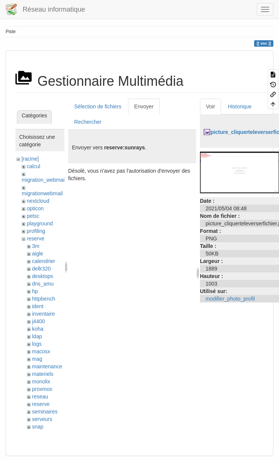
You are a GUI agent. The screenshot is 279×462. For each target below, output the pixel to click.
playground (40, 223)
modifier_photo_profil (230, 299)
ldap (37, 336)
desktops (42, 276)
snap (37, 427)
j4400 (38, 321)
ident (37, 306)
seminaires (45, 412)
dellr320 (41, 269)
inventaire (43, 314)
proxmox (42, 389)
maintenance (47, 366)
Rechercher (87, 122)
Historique (240, 106)
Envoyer (143, 106)
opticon (35, 208)
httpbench (43, 299)
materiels (42, 374)
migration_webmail (44, 180)
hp (35, 291)
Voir (210, 106)
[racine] (30, 159)
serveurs (42, 419)
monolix (41, 381)
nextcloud (38, 201)
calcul (33, 166)
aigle (37, 254)
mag (37, 359)
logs (37, 344)
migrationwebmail (42, 193)
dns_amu (43, 284)
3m (35, 246)
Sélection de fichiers (97, 106)
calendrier (43, 261)
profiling (36, 231)
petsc (33, 216)
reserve (35, 239)
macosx (41, 351)
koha (37, 329)
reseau (40, 397)
